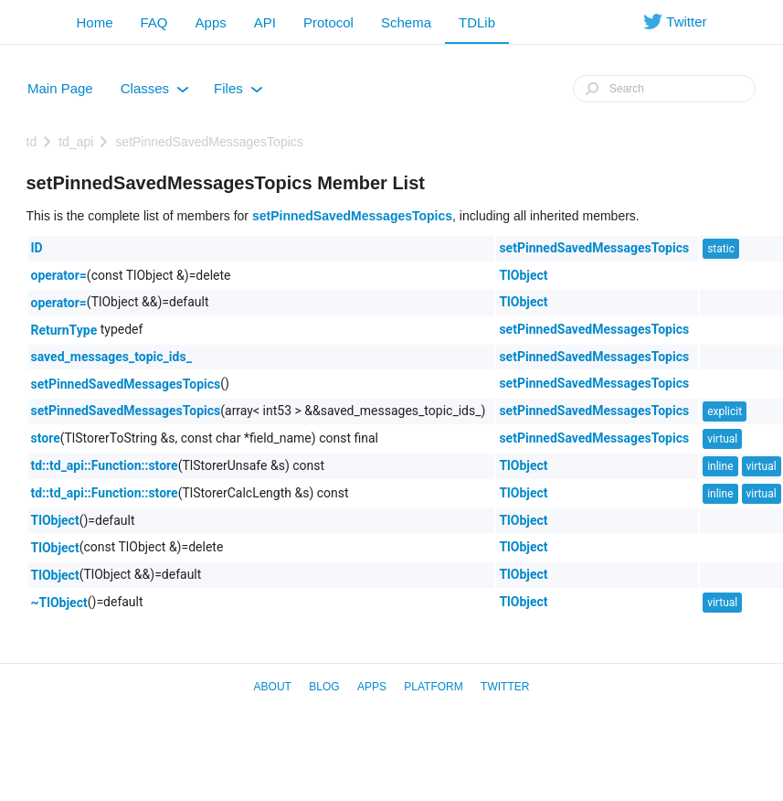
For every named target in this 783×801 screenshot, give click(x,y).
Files (238, 92)
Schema (406, 22)
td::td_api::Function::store (104, 465)
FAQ (154, 22)
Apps (211, 22)
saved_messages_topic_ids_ (111, 356)
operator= (59, 275)
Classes (155, 92)
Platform (433, 686)
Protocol (328, 22)
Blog (324, 686)
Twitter (505, 686)
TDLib (477, 22)
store (45, 438)
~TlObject (59, 602)
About (272, 686)
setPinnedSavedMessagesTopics (208, 141)
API (265, 22)
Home (95, 22)
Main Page (60, 88)
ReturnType (64, 330)
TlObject (523, 275)
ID (37, 247)
